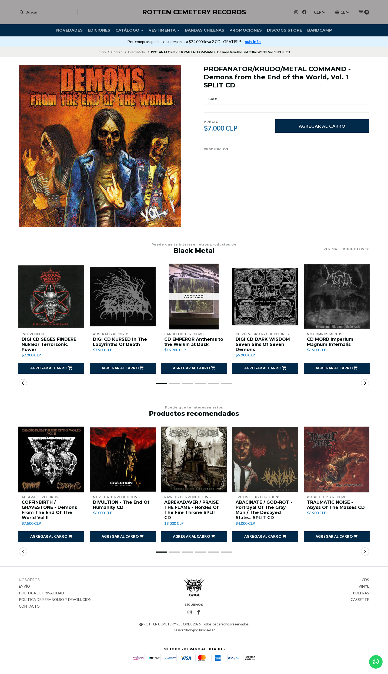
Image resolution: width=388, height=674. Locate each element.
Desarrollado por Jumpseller (194, 630)
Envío (24, 586)
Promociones (245, 30)
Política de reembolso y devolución (55, 600)
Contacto (29, 606)
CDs (365, 580)
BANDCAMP (319, 30)
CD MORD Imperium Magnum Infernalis (330, 342)
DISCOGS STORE (284, 30)
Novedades (69, 30)
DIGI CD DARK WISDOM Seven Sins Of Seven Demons (263, 344)
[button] (51, 368)
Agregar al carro (322, 125)
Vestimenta (164, 30)
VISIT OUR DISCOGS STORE (210, 41)
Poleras (361, 593)
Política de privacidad (41, 593)
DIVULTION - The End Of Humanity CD (121, 505)
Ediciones (99, 30)
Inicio (102, 52)
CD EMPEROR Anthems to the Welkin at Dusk (193, 342)
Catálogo (129, 30)
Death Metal (137, 52)
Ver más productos (346, 249)
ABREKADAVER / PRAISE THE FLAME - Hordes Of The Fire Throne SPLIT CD (191, 510)
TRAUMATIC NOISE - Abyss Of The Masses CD (336, 505)
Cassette (360, 600)
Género (116, 52)
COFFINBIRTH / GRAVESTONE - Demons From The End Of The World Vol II (49, 510)
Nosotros (29, 580)
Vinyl (364, 586)
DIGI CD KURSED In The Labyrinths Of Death (120, 342)
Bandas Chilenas (204, 30)
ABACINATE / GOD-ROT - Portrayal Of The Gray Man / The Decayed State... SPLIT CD (264, 510)
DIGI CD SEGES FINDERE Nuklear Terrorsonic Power (49, 344)
